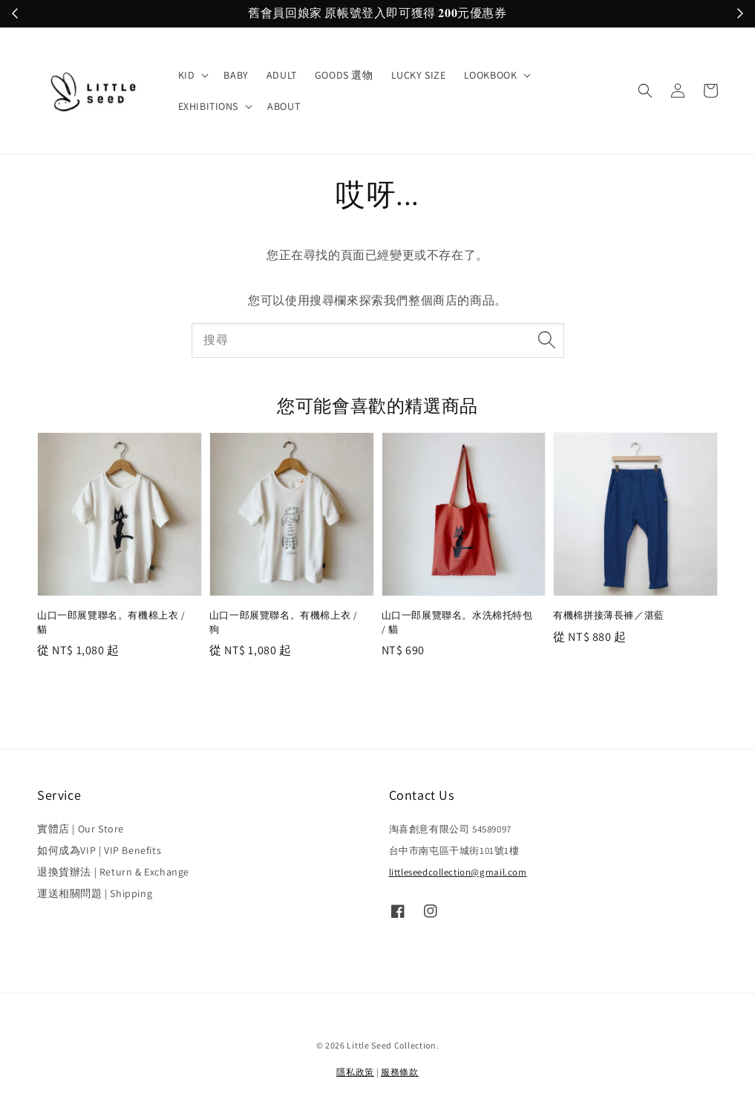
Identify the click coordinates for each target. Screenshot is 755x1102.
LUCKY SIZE (418, 75)
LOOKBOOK (490, 75)
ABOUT (283, 106)
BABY (235, 75)
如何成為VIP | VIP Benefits (99, 850)
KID (186, 75)
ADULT (282, 75)
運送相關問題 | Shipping (94, 893)
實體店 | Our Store (80, 828)
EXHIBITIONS (208, 106)
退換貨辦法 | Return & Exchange (113, 871)
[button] (645, 90)
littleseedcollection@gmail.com (458, 872)
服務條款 (400, 1071)
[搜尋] (547, 340)
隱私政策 (355, 1071)
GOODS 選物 (344, 75)
